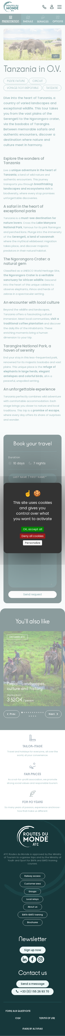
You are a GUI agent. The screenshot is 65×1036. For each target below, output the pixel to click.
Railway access (32, 875)
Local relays (32, 899)
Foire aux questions (18, 1011)
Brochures (32, 922)
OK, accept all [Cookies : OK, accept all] (32, 529)
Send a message (32, 984)
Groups (32, 891)
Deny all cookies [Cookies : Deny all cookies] (32, 536)
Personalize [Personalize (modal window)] (32, 543)
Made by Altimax (32, 1028)
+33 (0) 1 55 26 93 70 (32, 991)
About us (32, 906)
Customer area (32, 883)
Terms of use (47, 1018)
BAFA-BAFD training (32, 914)
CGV (18, 1018)
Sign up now (32, 950)
